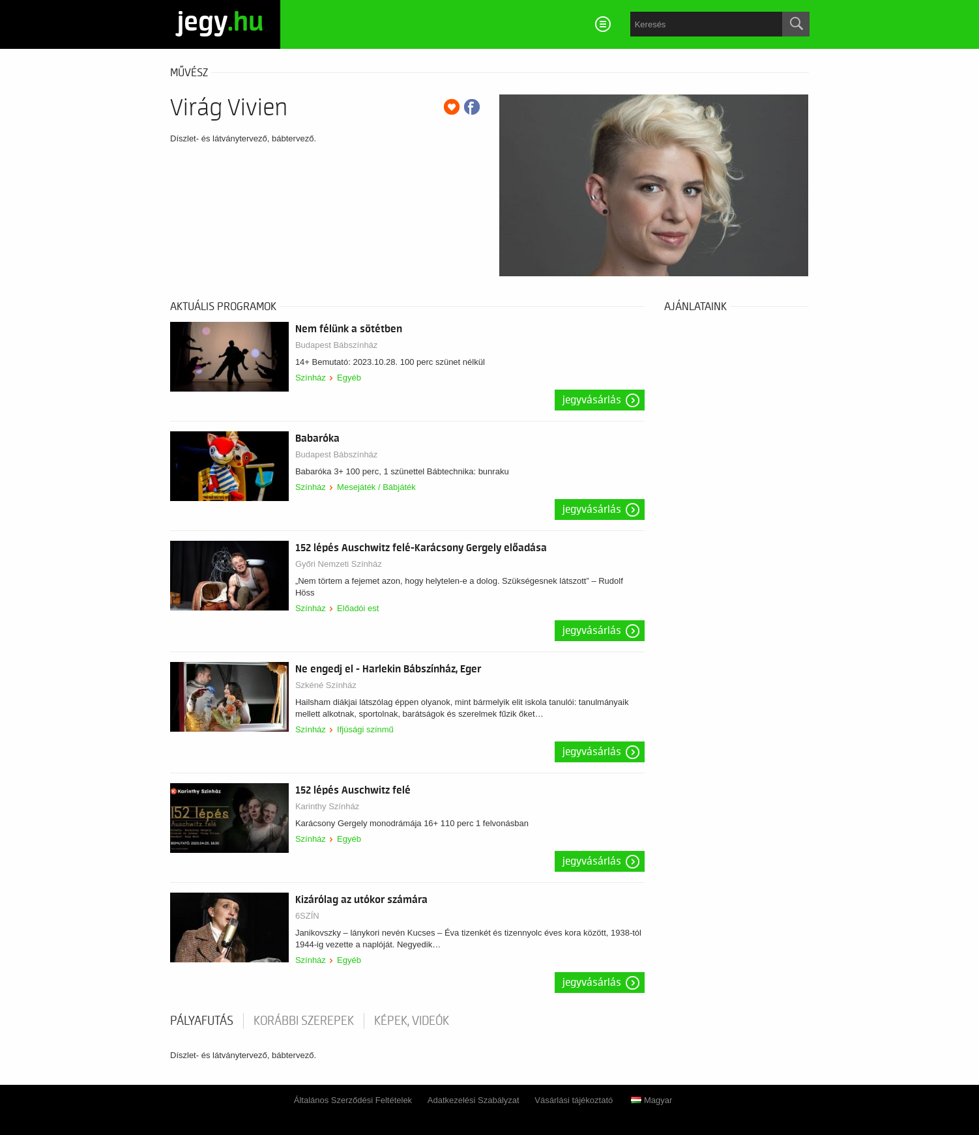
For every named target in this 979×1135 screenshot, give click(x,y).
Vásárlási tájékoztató (573, 1100)
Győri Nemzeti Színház (338, 564)
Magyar (651, 1100)
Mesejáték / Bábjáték (376, 487)
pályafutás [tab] (201, 1021)
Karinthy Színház (327, 806)
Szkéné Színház (326, 685)
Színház (310, 377)
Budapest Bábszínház (336, 345)
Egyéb (349, 377)
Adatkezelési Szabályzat (473, 1100)
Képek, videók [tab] (411, 1021)
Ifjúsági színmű (365, 729)
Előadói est (358, 608)
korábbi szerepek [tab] (304, 1021)
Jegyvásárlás (592, 400)
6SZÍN (307, 916)
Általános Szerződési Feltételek (353, 1100)
